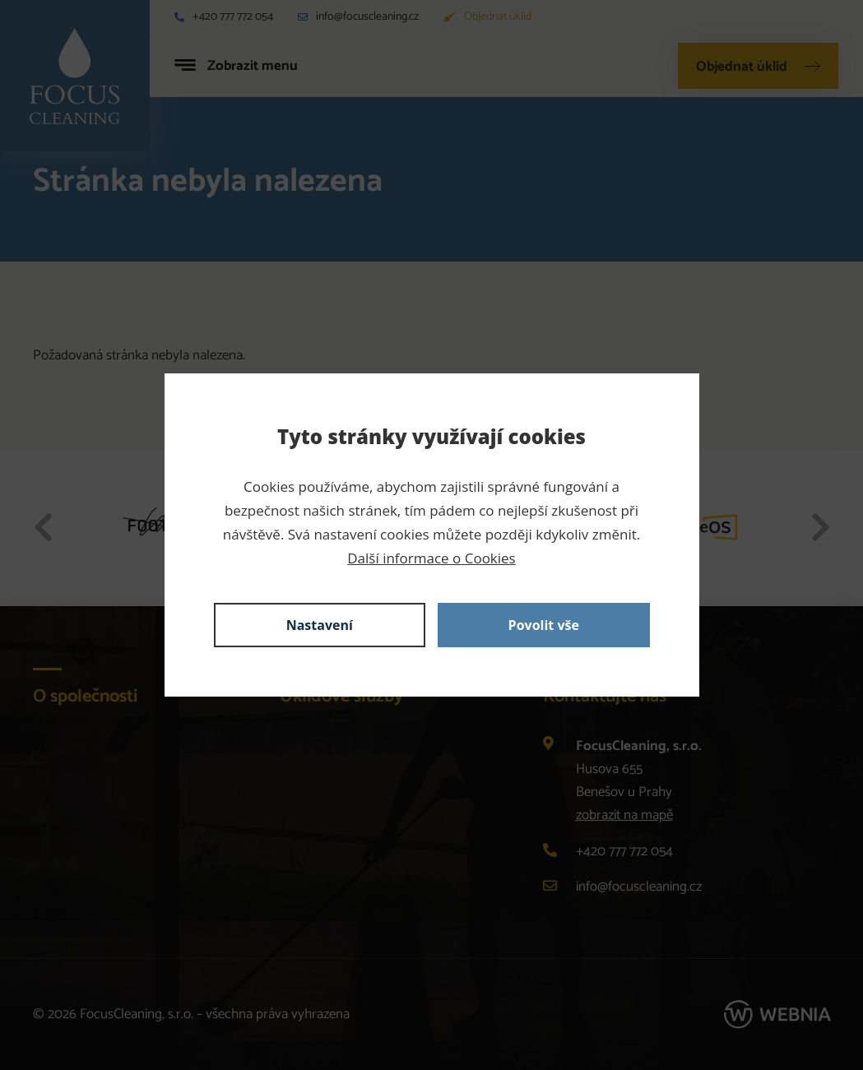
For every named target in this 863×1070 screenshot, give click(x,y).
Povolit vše (543, 625)
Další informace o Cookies (431, 558)
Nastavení (319, 625)
